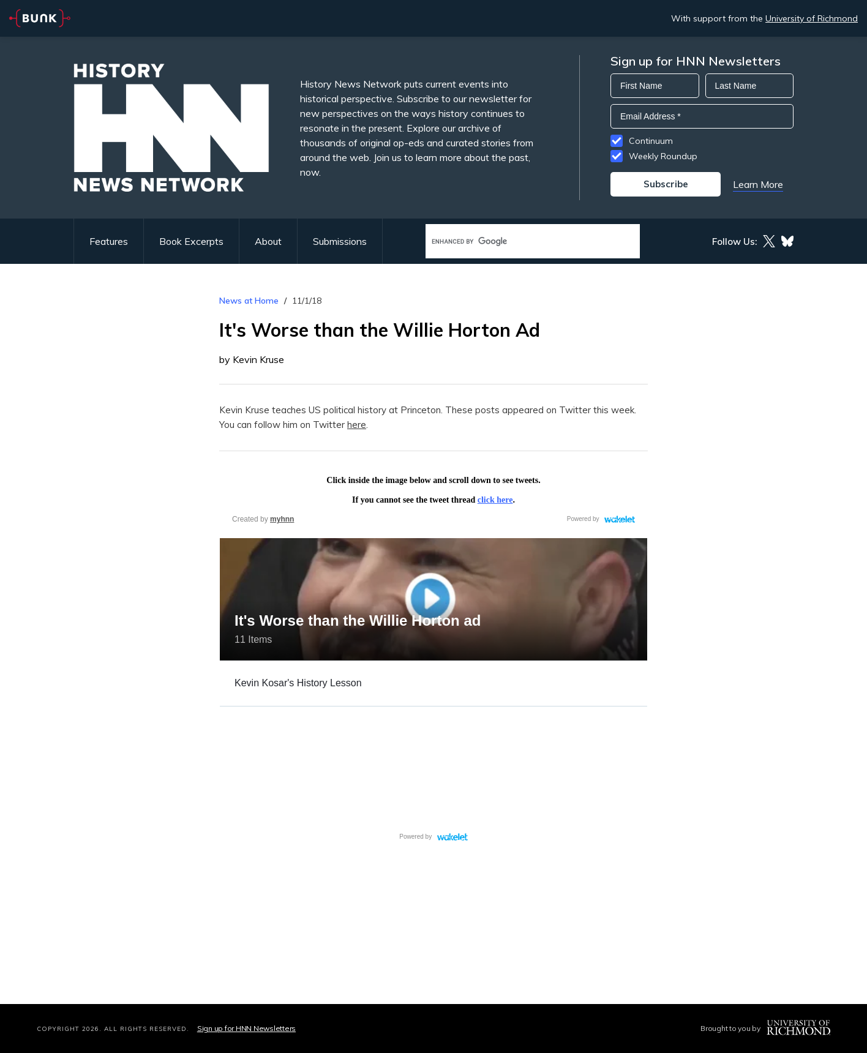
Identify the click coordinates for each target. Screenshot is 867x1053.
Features (108, 241)
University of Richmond (811, 18)
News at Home (249, 300)
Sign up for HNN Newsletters (246, 1028)
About (268, 241)
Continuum (651, 140)
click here (495, 499)
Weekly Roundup (663, 156)
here (356, 424)
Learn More (758, 184)
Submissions (340, 241)
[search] (520, 241)
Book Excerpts (191, 241)
